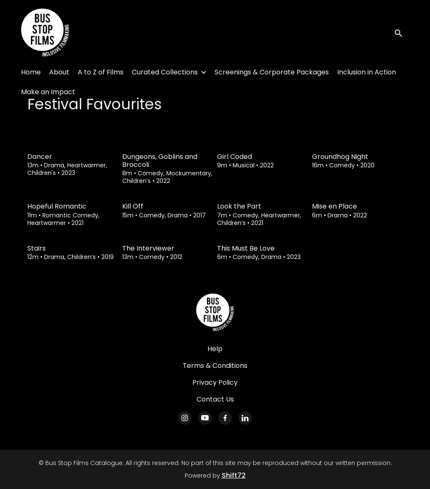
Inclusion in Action (366, 72)
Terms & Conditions (215, 365)
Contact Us (215, 399)
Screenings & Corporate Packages (272, 72)
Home (31, 72)
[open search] (401, 33)
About (59, 72)
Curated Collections (165, 72)
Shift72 (234, 475)
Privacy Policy (215, 382)
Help (215, 349)
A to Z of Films (100, 72)
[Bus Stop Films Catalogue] (215, 312)
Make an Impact (48, 92)
